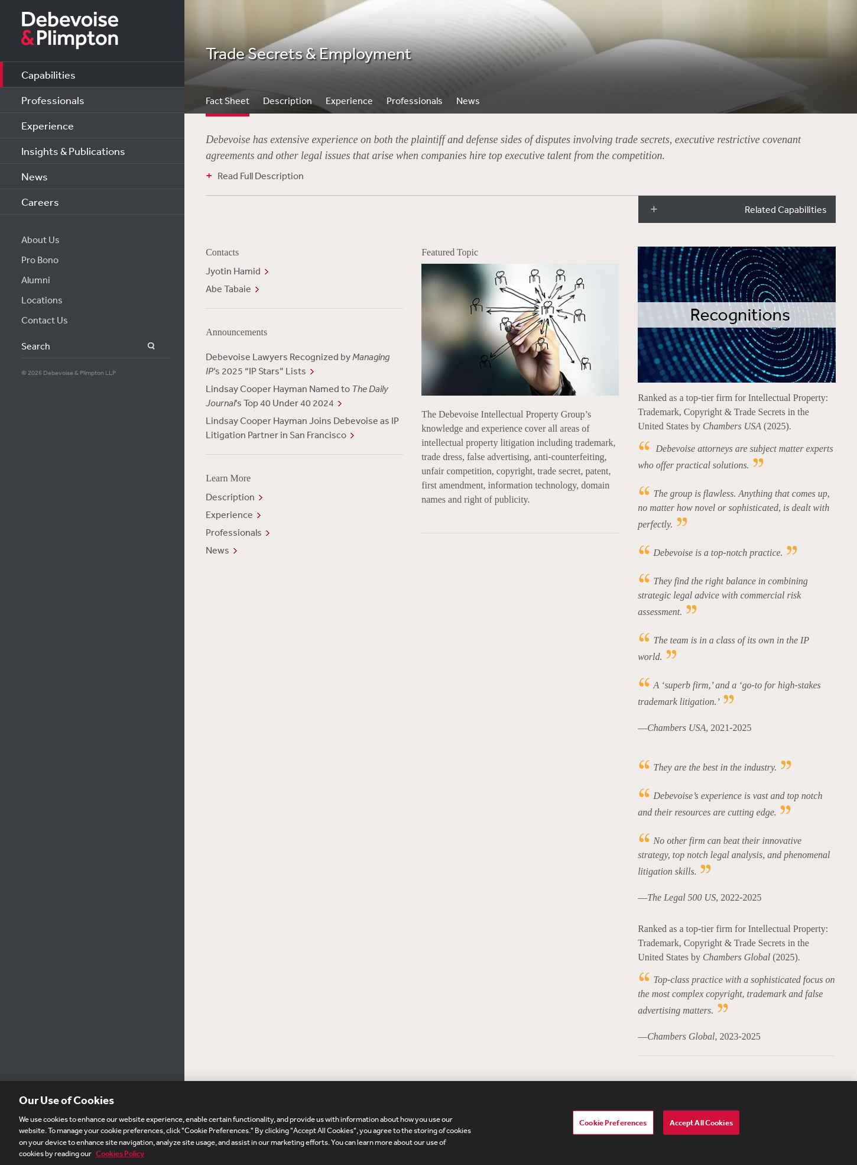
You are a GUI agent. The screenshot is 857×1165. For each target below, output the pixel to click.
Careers (40, 201)
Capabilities (48, 74)
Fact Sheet (227, 100)
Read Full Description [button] (261, 176)
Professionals (53, 99)
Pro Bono (40, 260)
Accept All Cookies (701, 1126)
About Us (40, 239)
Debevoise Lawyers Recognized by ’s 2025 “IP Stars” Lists (297, 364)
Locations (42, 300)
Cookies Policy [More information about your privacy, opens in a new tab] (120, 1158)
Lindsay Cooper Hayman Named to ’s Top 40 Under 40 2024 (297, 396)
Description (287, 100)
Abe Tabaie (228, 289)
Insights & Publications (73, 150)
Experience (47, 125)
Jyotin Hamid (233, 271)
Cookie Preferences (613, 1126)
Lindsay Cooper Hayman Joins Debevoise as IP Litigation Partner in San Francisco (302, 428)
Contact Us (44, 320)
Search (144, 346)
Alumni (35, 280)
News (34, 176)
